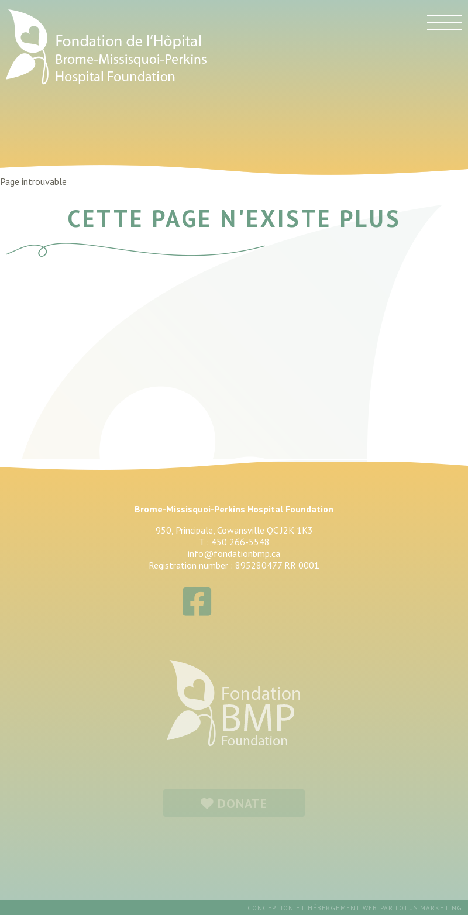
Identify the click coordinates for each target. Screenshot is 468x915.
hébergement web (343, 908)
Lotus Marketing (428, 908)
